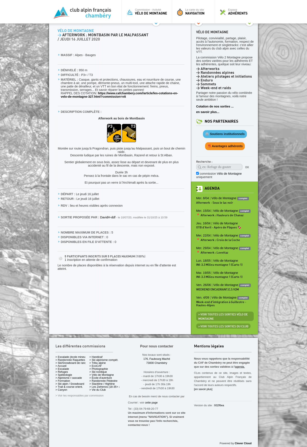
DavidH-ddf (108, 217)
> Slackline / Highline (102, 383)
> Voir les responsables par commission (79, 395)
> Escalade (62, 368)
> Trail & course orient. (69, 386)
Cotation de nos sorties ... (215, 106)
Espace (237, 11)
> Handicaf (96, 356)
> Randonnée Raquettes (70, 359)
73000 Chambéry (156, 362)
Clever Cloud (243, 443)
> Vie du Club (97, 389)
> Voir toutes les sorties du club (223, 326)
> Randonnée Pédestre (103, 380)
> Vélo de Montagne (101, 374)
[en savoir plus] (203, 389)
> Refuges (61, 371)
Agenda (212, 188)
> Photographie (98, 368)
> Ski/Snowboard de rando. (71, 362)
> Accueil (61, 365)
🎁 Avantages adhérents (225, 146)
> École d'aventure (100, 377)
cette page (151, 402)
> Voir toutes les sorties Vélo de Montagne (223, 316)
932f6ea (219, 405)
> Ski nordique (98, 371)
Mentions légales (209, 346)
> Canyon (61, 389)
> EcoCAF (95, 365)
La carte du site (194, 11)
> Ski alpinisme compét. (103, 359)
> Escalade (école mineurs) (71, 356)
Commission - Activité (148, 11)
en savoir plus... (207, 112)
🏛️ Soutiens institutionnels (225, 134)
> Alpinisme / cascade (68, 377)
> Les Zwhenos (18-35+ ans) (106, 386)
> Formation (62, 380)
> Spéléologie (63, 374)
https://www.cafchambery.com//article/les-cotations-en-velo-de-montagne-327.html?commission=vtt (119, 94)
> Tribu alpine (97, 362)
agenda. (240, 366)
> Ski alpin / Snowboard (69, 383)
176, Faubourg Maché (156, 358)
